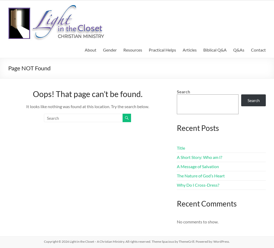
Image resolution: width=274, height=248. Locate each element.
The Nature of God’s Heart (201, 175)
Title (181, 147)
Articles (190, 49)
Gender (110, 49)
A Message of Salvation (198, 166)
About (90, 49)
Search (183, 91)
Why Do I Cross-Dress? (198, 184)
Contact (258, 49)
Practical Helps (162, 49)
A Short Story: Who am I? (199, 157)
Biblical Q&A (215, 49)
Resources (132, 49)
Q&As (238, 49)
